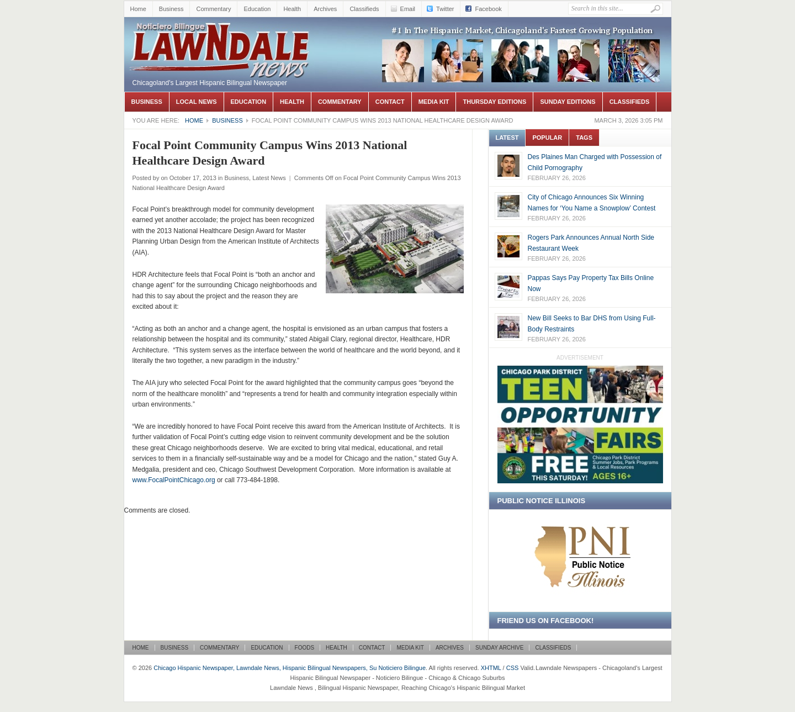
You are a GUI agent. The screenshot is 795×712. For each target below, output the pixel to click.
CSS (512, 667)
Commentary (213, 9)
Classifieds (364, 9)
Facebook (488, 9)
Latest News (269, 178)
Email (408, 9)
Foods (305, 648)
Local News (196, 101)
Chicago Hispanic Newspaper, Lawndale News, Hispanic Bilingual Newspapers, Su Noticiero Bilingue (220, 33)
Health (292, 9)
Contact (390, 101)
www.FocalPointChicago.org (173, 480)
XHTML (491, 667)
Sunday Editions (567, 101)
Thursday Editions (494, 101)
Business (171, 9)
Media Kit (433, 101)
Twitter (445, 9)
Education (257, 9)
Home (138, 9)
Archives (325, 9)
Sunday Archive (499, 648)
